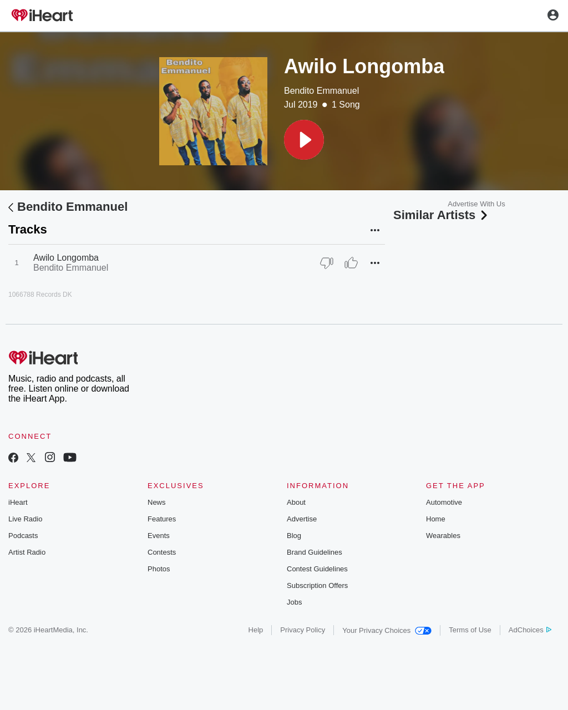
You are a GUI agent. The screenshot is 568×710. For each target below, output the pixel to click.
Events (159, 535)
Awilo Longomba (66, 257)
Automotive (444, 502)
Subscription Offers (317, 585)
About (296, 502)
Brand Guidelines (314, 552)
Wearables (443, 535)
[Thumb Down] (327, 263)
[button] (304, 140)
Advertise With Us (476, 204)
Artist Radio (26, 552)
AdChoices (530, 630)
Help (255, 630)
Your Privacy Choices (387, 630)
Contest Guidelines (317, 569)
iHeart (18, 502)
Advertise (302, 519)
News (157, 502)
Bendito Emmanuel (321, 90)
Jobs (294, 602)
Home (435, 519)
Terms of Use (470, 630)
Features (162, 519)
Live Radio (25, 519)
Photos (159, 569)
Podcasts (23, 535)
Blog (294, 535)
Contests (162, 552)
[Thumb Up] (351, 263)
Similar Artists (441, 215)
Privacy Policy (302, 630)
